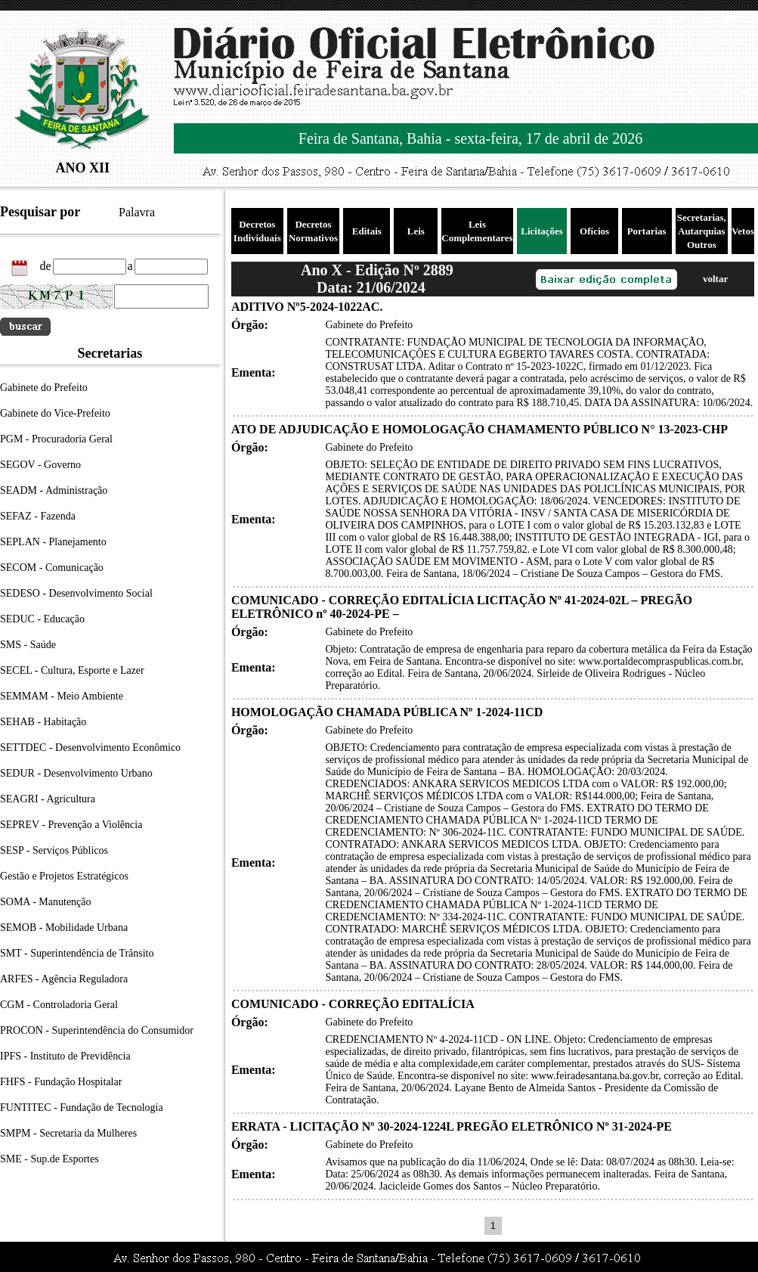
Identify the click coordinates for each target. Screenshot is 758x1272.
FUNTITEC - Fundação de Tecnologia (81, 1107)
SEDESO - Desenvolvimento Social (76, 593)
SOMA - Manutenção (45, 901)
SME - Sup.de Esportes (49, 1159)
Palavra (137, 212)
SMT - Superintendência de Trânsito (77, 953)
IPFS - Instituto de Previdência (65, 1056)
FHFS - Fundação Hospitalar (61, 1081)
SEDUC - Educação (42, 619)
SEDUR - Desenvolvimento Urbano (76, 773)
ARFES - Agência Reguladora (64, 979)
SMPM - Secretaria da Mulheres (68, 1133)
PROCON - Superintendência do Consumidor (96, 1030)
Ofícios (594, 231)
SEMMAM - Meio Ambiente (61, 696)
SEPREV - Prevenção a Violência (71, 824)
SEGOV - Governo (40, 464)
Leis (416, 231)
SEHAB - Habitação (43, 722)
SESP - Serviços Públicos (54, 850)
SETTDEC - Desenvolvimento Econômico (90, 747)
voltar (715, 278)
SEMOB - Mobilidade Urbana (64, 927)
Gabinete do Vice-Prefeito (55, 413)
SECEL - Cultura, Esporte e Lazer (72, 670)
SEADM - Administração (53, 490)
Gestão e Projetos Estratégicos (64, 876)
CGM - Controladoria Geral (59, 1004)
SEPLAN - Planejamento (53, 542)
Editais (367, 231)
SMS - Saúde (28, 644)
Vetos (743, 231)
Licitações (542, 231)
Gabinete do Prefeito (44, 387)
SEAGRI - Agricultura (47, 799)
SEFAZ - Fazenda (38, 516)
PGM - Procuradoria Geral (56, 439)
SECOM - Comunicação (52, 567)
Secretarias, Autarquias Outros (701, 231)
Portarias (647, 231)
